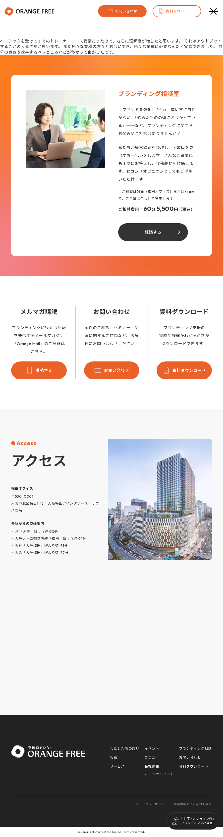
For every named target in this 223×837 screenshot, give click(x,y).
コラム (150, 757)
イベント (152, 748)
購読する (39, 370)
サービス (117, 766)
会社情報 (152, 766)
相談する (153, 232)
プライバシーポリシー (152, 804)
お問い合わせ (122, 11)
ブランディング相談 (195, 748)
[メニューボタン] (214, 11)
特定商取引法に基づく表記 (193, 804)
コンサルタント (161, 774)
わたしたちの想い (124, 748)
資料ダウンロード (176, 11)
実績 (113, 757)
